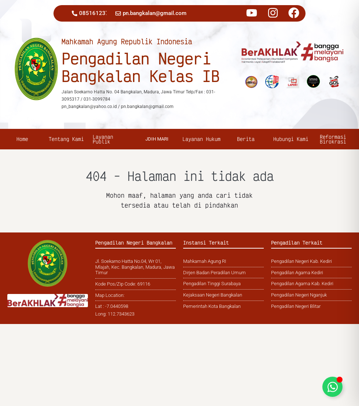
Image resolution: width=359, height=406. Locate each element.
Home (22, 139)
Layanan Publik (103, 139)
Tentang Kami (67, 139)
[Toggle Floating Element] (332, 387)
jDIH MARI (157, 139)
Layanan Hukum (202, 139)
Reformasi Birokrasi (334, 139)
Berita (246, 139)
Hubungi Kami (291, 139)
